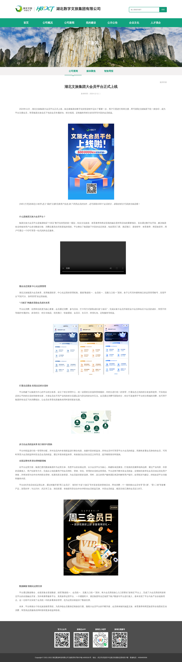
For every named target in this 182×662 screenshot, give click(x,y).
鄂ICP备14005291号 (84, 657)
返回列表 (163, 82)
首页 (82, 48)
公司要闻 (98, 48)
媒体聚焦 (91, 71)
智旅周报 (108, 71)
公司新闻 (89, 48)
